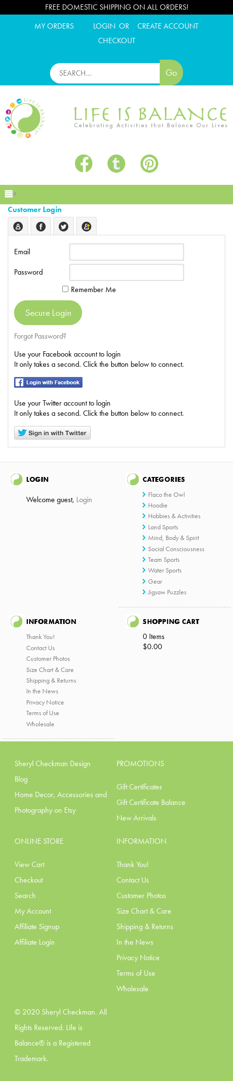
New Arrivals (136, 818)
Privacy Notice (45, 702)
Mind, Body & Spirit (173, 537)
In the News (42, 691)
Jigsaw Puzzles (167, 592)
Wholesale (40, 724)
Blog (21, 779)
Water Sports (165, 570)
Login (104, 26)
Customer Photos (48, 658)
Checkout (29, 880)
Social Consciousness (176, 548)
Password (28, 272)
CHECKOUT (116, 40)
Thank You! (40, 636)
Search (25, 895)
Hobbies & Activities (174, 515)
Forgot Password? (40, 336)
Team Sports (164, 559)
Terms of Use (42, 712)
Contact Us (40, 647)
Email (22, 251)
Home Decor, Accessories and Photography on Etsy (61, 802)
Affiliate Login (35, 942)
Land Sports (163, 527)
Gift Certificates (139, 787)
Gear (155, 581)
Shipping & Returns (51, 680)
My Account (33, 911)
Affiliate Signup (37, 926)
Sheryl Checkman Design (53, 763)
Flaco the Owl (166, 494)
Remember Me (89, 289)
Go (171, 72)
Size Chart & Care (50, 669)
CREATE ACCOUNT (168, 26)
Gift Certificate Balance (150, 802)
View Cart (29, 864)
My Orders (54, 26)
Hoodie (157, 505)
